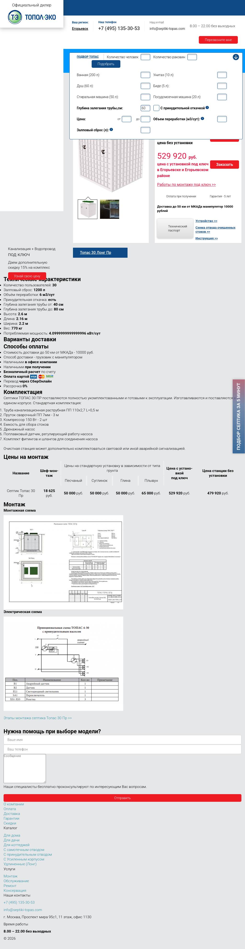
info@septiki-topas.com (167, 29)
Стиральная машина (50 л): (97, 97)
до (137, 119)
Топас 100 (12, 201)
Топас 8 (11, 101)
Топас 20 (11, 143)
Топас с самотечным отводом (25, 36)
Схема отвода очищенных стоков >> (215, 229)
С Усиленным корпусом (24, 865)
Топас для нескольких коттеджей (28, 136)
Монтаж (126, 5)
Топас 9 (11, 108)
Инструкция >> (206, 238)
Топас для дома (14, 94)
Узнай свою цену (27, 276)
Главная (78, 5)
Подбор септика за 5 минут (238, 416)
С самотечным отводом (24, 855)
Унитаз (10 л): (163, 75)
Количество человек (122, 57)
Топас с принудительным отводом (29, 44)
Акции (122, 10)
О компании (102, 5)
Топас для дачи (14, 65)
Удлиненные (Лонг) (20, 870)
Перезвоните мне (218, 40)
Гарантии (102, 10)
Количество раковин (169, 57)
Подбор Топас (88, 56)
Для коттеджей (16, 851)
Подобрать (106, 64)
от (119, 119)
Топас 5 (11, 80)
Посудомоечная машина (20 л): (177, 97)
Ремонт (178, 5)
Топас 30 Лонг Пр (21, 166)
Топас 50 (11, 179)
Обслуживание (153, 5)
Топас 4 (11, 73)
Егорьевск (80, 29)
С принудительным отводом (28, 860)
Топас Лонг (11, 58)
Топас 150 (12, 207)
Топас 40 (11, 172)
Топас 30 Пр (17, 156)
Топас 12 (11, 122)
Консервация (15, 896)
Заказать (224, 164)
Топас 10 (11, 115)
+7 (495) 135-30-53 (119, 28)
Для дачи (11, 846)
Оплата (222, 5)
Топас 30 (11, 150)
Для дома (12, 841)
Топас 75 (11, 186)
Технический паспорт (177, 228)
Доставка (79, 10)
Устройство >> (206, 221)
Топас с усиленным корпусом (25, 51)
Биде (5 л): (161, 86)
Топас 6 (11, 86)
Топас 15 (11, 129)
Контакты (201, 5)
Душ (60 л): (85, 86)
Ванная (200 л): (88, 75)
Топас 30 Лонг (19, 161)
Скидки (10, 829)
